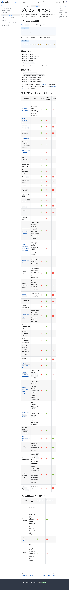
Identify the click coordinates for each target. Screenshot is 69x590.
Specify (26, 365)
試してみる (40, 2)
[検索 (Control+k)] (66, 2)
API (27, 2)
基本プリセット (45, 84)
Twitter (34, 582)
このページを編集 (26, 568)
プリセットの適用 (62, 6)
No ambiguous (26, 152)
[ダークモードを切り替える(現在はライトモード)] (63, 2)
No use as (25, 374)
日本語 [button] (58, 2)
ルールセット (36, 66)
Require (26, 438)
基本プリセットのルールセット (63, 13)
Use (26, 138)
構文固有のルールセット (63, 17)
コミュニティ (32, 2)
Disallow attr (25, 120)
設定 (24, 2)
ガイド (16, 2)
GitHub (27, 582)
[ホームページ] (22, 6)
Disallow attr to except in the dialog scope (25, 248)
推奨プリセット (63, 10)
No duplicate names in (25, 315)
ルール (20, 2)
